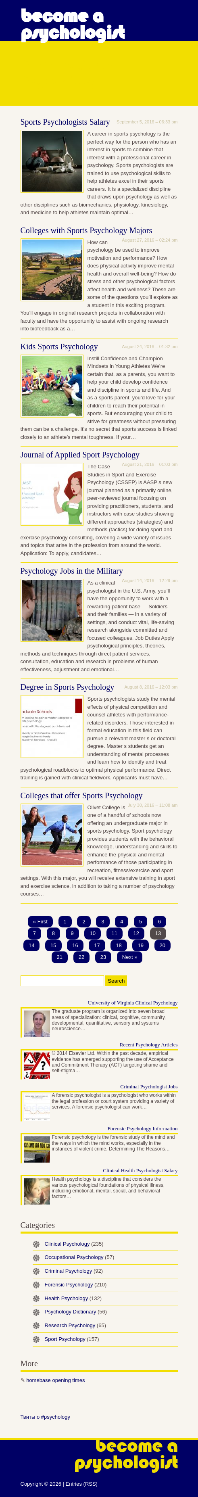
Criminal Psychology (74, 1271)
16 (75, 945)
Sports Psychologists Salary (65, 121)
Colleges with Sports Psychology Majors (86, 230)
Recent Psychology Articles (149, 1045)
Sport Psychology (72, 1339)
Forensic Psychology (76, 1285)
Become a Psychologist (72, 24)
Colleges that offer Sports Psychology (82, 795)
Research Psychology (75, 1325)
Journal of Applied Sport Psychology (80, 454)
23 (103, 957)
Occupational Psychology (80, 1257)
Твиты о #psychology (46, 1417)
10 (92, 933)
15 (53, 945)
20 (162, 945)
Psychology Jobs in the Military (72, 570)
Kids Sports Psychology (59, 346)
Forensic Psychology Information (142, 1128)
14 (31, 945)
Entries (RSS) (81, 1484)
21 (60, 957)
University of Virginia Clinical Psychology (133, 1003)
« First (40, 922)
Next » (130, 957)
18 (118, 945)
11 (114, 933)
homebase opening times (55, 1380)
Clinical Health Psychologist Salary (140, 1170)
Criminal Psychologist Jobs (148, 1087)
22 (81, 957)
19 (140, 945)
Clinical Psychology (74, 1244)
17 (97, 945)
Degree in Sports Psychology (68, 687)
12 (136, 933)
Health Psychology (73, 1298)
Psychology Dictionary (76, 1312)
